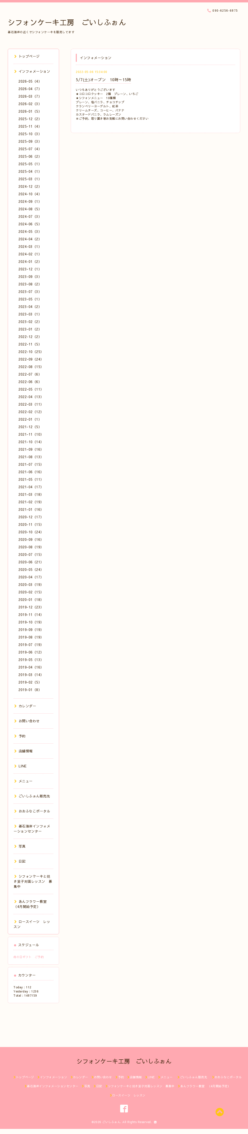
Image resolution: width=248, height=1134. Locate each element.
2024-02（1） (30, 254)
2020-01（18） (31, 599)
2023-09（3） (30, 276)
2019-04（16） (31, 667)
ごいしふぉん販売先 (34, 796)
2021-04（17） (31, 486)
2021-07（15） (31, 464)
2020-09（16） (31, 539)
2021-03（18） (31, 494)
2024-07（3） (30, 216)
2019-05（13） (31, 659)
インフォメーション (32, 71)
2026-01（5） (30, 111)
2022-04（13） (31, 396)
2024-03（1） (30, 246)
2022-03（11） (31, 404)
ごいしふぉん (111, 1122)
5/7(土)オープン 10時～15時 (103, 79)
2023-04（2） (30, 306)
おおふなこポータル (32, 811)
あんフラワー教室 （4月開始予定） (32, 904)
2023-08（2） (30, 284)
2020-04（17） (31, 577)
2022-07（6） (30, 374)
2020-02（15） (31, 592)
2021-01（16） (31, 509)
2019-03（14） (31, 674)
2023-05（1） (30, 299)
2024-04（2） (30, 238)
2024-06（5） (30, 223)
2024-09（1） (30, 201)
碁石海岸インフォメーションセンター (32, 829)
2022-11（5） (30, 344)
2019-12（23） (31, 607)
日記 (20, 861)
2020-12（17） (31, 516)
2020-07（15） (31, 554)
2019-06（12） (31, 652)
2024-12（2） (30, 186)
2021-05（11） (31, 479)
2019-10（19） (31, 622)
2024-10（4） (30, 193)
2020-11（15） (31, 524)
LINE (20, 766)
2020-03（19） (31, 584)
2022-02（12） (31, 411)
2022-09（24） (31, 359)
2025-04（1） (30, 171)
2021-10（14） (31, 441)
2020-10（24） (31, 531)
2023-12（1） (30, 269)
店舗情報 (23, 750)
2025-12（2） (30, 118)
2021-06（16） (31, 471)
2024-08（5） (30, 208)
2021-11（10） (31, 434)
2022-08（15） (31, 366)
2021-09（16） (31, 449)
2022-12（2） (30, 336)
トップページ (27, 56)
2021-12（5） (30, 426)
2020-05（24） (31, 569)
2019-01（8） (30, 689)
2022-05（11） (31, 389)
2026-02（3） (30, 103)
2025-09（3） (30, 141)
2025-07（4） (30, 148)
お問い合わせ (27, 720)
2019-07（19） (31, 644)
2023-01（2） (30, 329)
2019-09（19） (31, 629)
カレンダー (25, 705)
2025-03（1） (30, 178)
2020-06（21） (31, 561)
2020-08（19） (31, 546)
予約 (20, 735)
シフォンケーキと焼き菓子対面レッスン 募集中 (33, 881)
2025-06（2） (30, 156)
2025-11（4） (30, 126)
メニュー (23, 781)
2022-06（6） (30, 381)
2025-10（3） (30, 133)
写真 (20, 846)
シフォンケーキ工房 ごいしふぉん (67, 22)
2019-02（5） (30, 682)
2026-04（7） (30, 88)
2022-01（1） (30, 419)
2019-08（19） (31, 637)
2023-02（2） (30, 321)
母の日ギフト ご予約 (28, 957)
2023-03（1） (30, 314)
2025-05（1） (30, 163)
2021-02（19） (31, 501)
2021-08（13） (31, 456)
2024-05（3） (30, 231)
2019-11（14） (31, 614)
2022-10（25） (31, 351)
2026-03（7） (30, 96)
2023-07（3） (30, 291)
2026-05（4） (30, 81)
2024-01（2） (30, 261)
